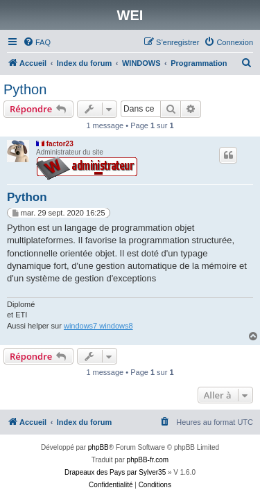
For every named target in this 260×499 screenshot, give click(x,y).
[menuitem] (37, 42)
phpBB (98, 447)
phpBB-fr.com (148, 460)
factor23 (59, 144)
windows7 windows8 (98, 326)
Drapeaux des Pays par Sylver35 (115, 472)
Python (24, 89)
